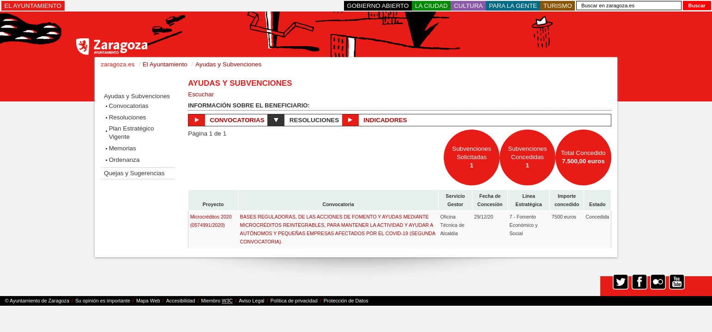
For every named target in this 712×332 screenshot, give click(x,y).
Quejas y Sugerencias (134, 173)
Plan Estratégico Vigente (131, 132)
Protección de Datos (346, 300)
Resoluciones (127, 117)
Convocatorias (129, 105)
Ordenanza (124, 159)
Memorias (122, 148)
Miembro (217, 301)
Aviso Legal (251, 300)
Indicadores (374, 119)
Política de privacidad (294, 300)
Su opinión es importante (102, 300)
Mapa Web (148, 300)
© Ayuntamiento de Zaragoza (37, 300)
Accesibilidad (180, 300)
